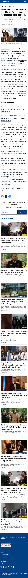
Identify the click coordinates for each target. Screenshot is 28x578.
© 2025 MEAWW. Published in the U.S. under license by (12, 537)
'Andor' (22, 60)
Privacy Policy (3, 556)
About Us (2, 552)
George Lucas (5, 49)
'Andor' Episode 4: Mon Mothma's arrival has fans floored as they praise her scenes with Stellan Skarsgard (13, 118)
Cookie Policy (3, 559)
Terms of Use (3, 561)
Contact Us (3, 563)
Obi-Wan (4, 93)
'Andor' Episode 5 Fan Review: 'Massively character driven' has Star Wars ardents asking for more (13, 109)
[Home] (5, 1)
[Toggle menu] (25, 1)
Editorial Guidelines (5, 554)
